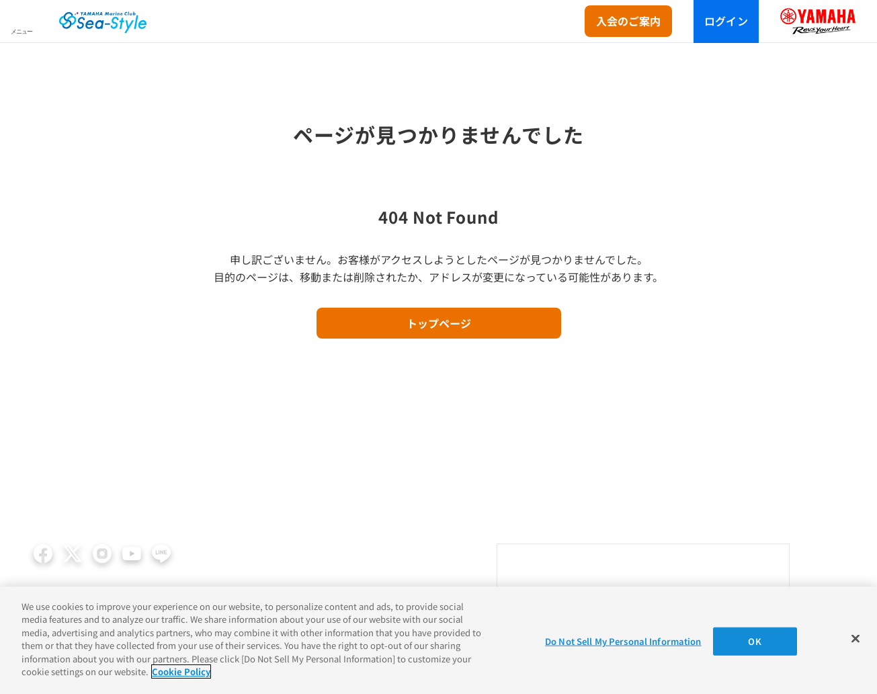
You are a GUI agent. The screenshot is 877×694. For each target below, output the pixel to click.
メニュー (21, 31)
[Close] (855, 638)
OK (754, 641)
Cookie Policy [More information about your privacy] (181, 671)
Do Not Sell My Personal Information (623, 641)
